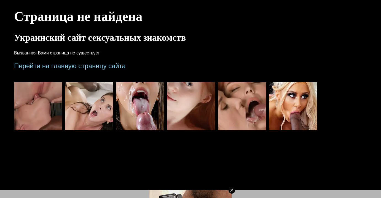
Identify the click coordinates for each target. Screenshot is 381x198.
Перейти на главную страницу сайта (70, 66)
